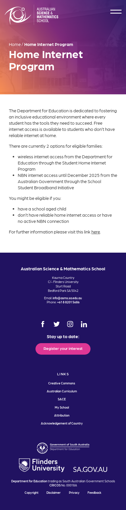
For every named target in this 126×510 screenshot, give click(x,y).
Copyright (31, 492)
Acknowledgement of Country (62, 423)
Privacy (74, 492)
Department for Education (29, 481)
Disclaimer (53, 492)
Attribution (62, 415)
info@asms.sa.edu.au (67, 298)
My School (62, 407)
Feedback (94, 492)
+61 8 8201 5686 (68, 302)
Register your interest (63, 348)
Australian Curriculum (62, 391)
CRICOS (55, 485)
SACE (62, 399)
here (95, 231)
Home (15, 44)
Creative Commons (61, 383)
